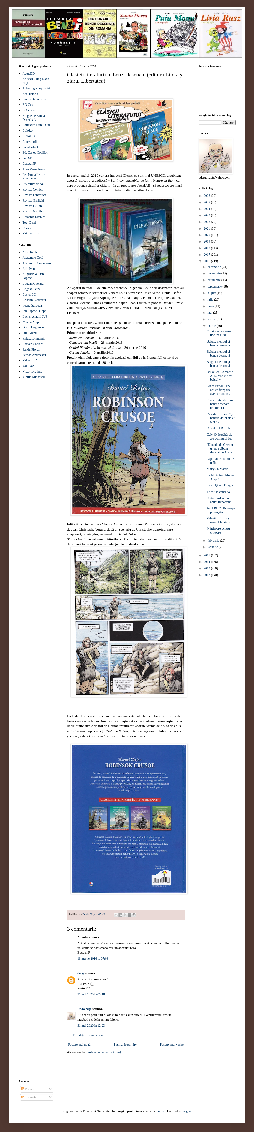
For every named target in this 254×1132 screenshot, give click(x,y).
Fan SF (27, 158)
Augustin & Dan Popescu (33, 276)
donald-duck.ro (32, 147)
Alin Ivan (29, 268)
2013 (207, 568)
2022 (207, 222)
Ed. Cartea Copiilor (35, 152)
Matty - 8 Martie (217, 469)
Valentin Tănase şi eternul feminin (218, 520)
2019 (207, 241)
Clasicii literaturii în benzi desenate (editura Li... (220, 404)
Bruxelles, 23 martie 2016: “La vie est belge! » (220, 376)
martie (211, 326)
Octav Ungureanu (34, 327)
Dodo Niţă (84, 1009)
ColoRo (28, 130)
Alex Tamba (30, 252)
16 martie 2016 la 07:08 (92, 958)
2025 (207, 202)
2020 (207, 235)
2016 (207, 261)
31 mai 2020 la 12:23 (91, 1025)
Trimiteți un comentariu (88, 1035)
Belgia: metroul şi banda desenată (218, 343)
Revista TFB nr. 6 (218, 428)
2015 (207, 555)
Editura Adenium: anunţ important (219, 500)
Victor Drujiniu (32, 371)
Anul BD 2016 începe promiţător (221, 510)
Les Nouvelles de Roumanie (34, 176)
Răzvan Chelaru (33, 344)
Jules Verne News (34, 169)
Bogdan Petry (31, 289)
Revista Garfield (33, 200)
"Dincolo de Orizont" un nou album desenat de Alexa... (220, 448)
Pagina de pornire (125, 1044)
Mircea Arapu (31, 322)
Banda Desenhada (34, 99)
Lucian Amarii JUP (35, 316)
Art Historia (30, 94)
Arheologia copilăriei (36, 88)
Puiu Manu (30, 333)
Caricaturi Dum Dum (36, 125)
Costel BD (29, 294)
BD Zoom (29, 110)
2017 (207, 254)
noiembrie (214, 273)
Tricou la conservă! (219, 492)
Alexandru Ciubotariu (37, 263)
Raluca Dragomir (34, 338)
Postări (27, 1089)
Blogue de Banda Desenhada (34, 117)
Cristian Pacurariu (34, 300)
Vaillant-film (31, 233)
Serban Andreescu (34, 355)
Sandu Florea (31, 349)
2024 (207, 209)
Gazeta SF (29, 163)
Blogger (186, 1111)
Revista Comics (33, 189)
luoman (160, 1111)
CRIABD (29, 136)
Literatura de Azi (34, 184)
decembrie (214, 267)
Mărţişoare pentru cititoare (218, 530)
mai (210, 312)
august (212, 293)
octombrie (214, 280)
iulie (210, 299)
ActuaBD (29, 73)
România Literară (34, 217)
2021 (207, 228)
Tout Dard (29, 222)
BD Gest (28, 104)
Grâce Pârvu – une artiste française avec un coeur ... (219, 390)
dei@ (81, 973)
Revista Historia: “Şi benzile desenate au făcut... (221, 418)
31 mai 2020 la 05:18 (91, 994)
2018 (207, 248)
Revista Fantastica (34, 195)
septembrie (214, 286)
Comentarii (30, 1097)
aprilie (211, 319)
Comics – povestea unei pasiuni (219, 333)
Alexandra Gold (33, 257)
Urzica (27, 228)
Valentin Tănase (33, 360)
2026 (207, 195)
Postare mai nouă (79, 1044)
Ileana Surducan (33, 305)
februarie (213, 540)
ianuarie (213, 547)
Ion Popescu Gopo (34, 311)
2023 (207, 215)
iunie (211, 306)
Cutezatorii (30, 141)
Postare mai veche (172, 1044)
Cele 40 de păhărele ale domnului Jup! (220, 436)
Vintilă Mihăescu (34, 377)
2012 (207, 575)
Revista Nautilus (33, 211)
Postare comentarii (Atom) (103, 1052)
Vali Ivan (28, 366)
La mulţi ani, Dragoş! (221, 485)
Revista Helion (32, 206)
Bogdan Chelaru (33, 283)
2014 (207, 562)
